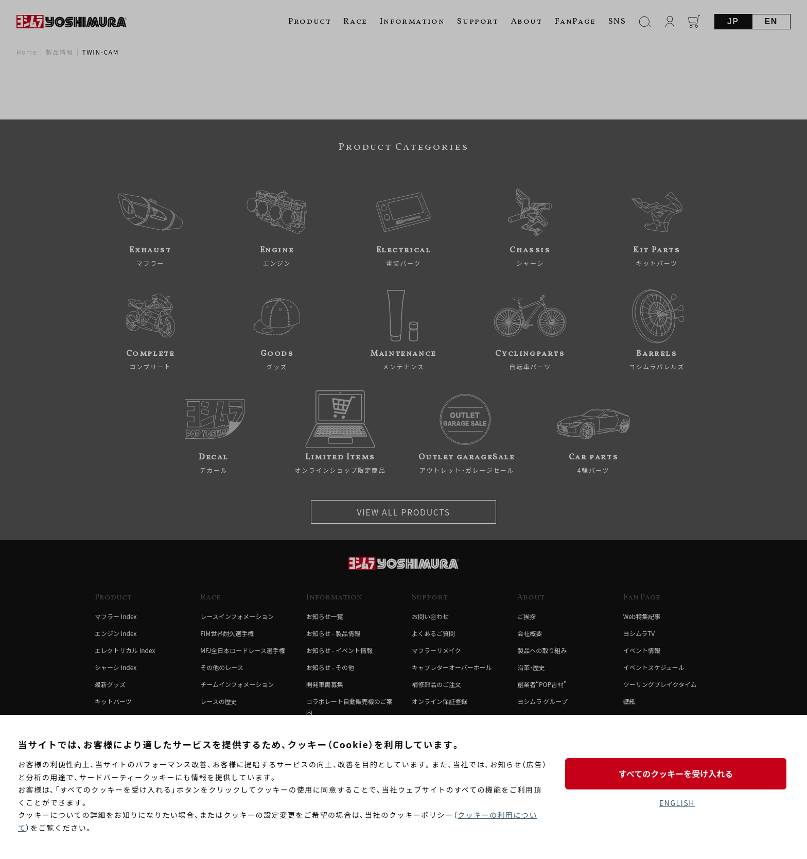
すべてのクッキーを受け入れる (677, 773)
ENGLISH (677, 803)
